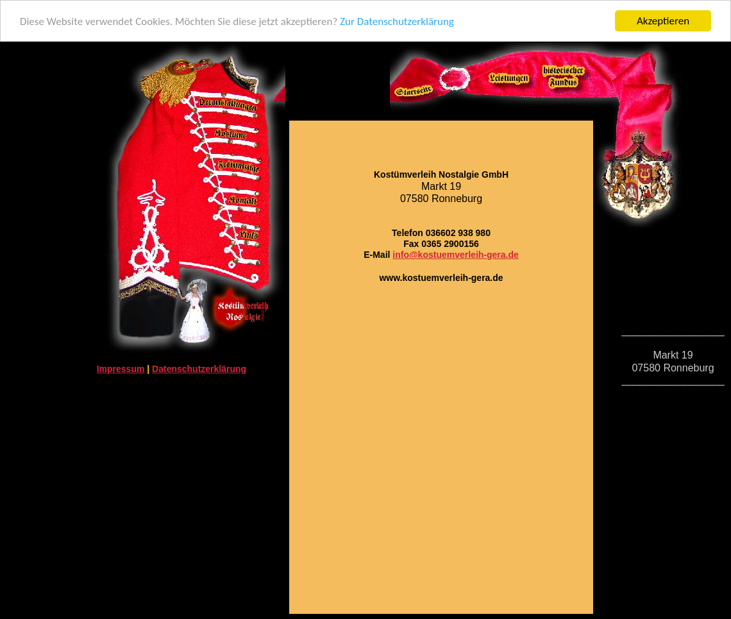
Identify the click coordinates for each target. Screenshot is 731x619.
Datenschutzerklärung (199, 369)
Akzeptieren (663, 21)
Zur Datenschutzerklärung (397, 21)
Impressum (121, 369)
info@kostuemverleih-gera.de (455, 255)
